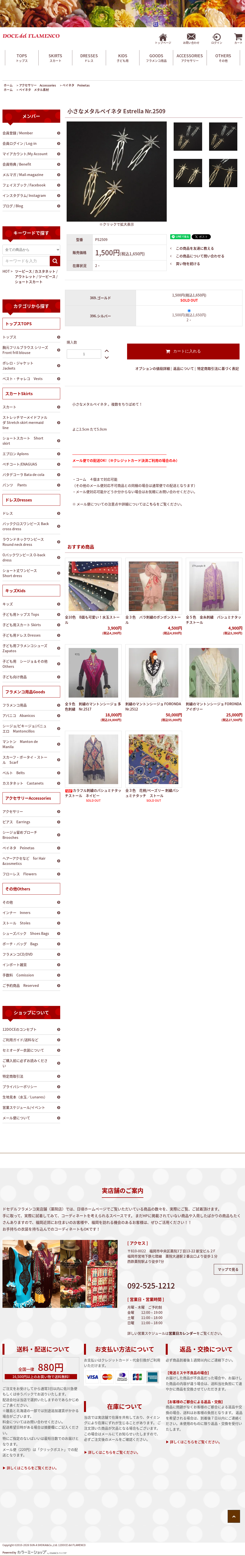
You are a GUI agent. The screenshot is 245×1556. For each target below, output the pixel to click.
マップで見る (228, 1269)
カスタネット (45, 271)
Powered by (34, 1552)
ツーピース (23, 271)
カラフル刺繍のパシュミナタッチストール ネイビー (93, 793)
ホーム (8, 85)
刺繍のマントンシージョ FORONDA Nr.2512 (153, 706)
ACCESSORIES (190, 58)
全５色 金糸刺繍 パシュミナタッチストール (213, 620)
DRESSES (89, 58)
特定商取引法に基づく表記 (218, 368)
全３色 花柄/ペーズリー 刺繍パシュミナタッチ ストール (152, 793)
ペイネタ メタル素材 (34, 90)
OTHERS (223, 58)
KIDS (122, 58)
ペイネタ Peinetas (76, 85)
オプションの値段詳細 (152, 368)
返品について (183, 368)
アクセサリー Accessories (37, 85)
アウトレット (25, 276)
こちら (151, 503)
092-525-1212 (151, 1285)
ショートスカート (29, 281)
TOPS (22, 58)
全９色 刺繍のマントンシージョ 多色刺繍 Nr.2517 (93, 706)
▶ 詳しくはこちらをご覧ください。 (30, 1467)
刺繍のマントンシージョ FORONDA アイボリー (214, 706)
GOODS (156, 58)
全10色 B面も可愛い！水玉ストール (92, 620)
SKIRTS (55, 58)
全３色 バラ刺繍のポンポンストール (153, 620)
